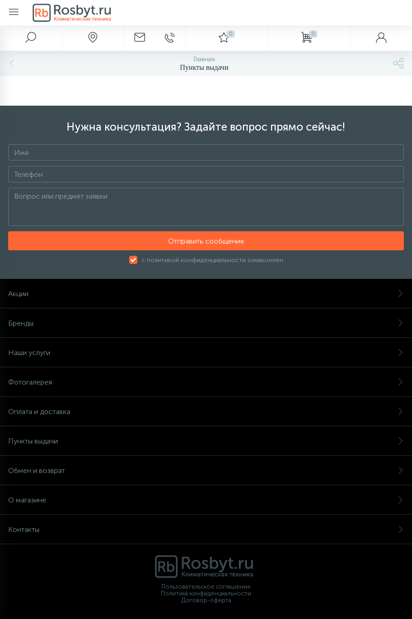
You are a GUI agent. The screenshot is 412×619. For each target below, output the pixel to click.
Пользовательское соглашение (206, 586)
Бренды (206, 323)
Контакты (206, 529)
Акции (206, 293)
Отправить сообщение (206, 241)
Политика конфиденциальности (206, 593)
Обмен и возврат (206, 470)
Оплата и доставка (206, 411)
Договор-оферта (206, 600)
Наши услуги (206, 352)
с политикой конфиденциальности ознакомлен (212, 260)
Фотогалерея (206, 382)
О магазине (206, 500)
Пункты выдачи (206, 441)
